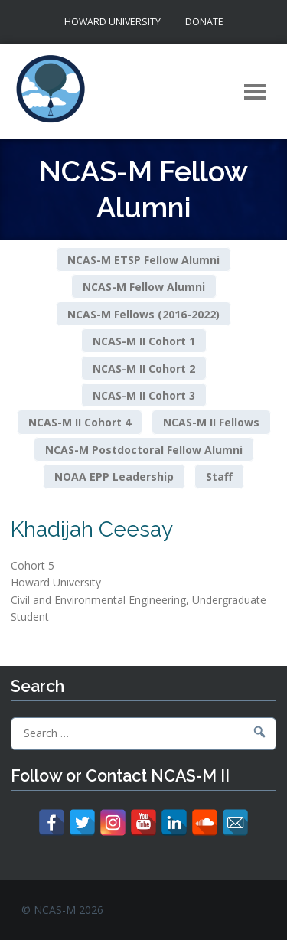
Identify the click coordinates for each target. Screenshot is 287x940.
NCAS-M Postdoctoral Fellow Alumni (144, 449)
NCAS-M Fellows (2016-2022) (143, 313)
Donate (204, 21)
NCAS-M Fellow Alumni (144, 286)
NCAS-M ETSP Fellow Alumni (143, 259)
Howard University (112, 21)
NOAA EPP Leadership (114, 476)
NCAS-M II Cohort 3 (144, 395)
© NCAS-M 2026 (62, 909)
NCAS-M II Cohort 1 (144, 341)
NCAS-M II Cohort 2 (144, 368)
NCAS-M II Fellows (211, 422)
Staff (219, 476)
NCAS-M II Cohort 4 (79, 422)
